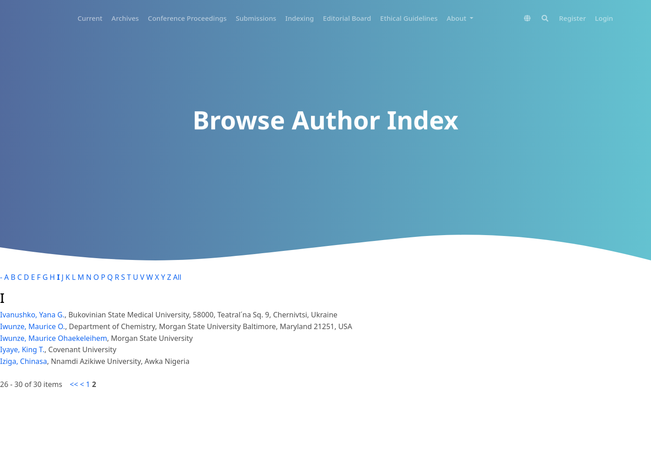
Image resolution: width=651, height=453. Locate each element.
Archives (125, 18)
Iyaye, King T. (22, 349)
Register (572, 18)
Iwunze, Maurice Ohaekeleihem (53, 338)
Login (604, 18)
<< (74, 384)
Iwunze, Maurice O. (32, 326)
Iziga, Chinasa (23, 361)
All (177, 277)
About (457, 18)
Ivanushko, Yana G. (32, 315)
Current (90, 18)
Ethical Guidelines (409, 18)
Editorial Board (347, 18)
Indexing (299, 18)
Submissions (256, 18)
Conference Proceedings (187, 18)
